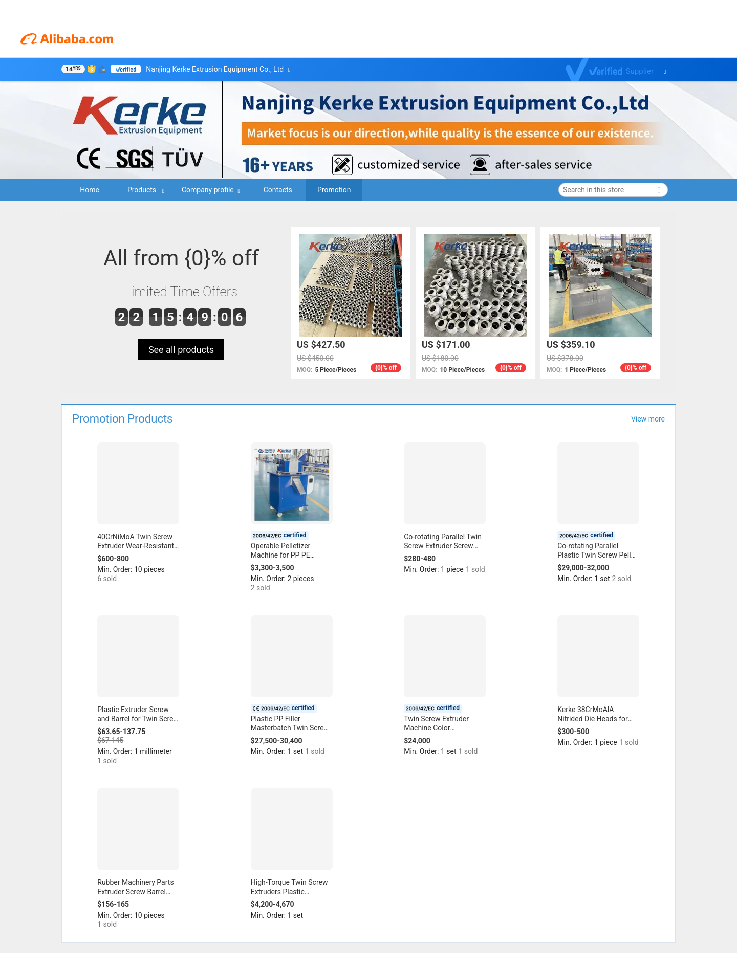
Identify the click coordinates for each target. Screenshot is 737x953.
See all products (181, 349)
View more (648, 419)
